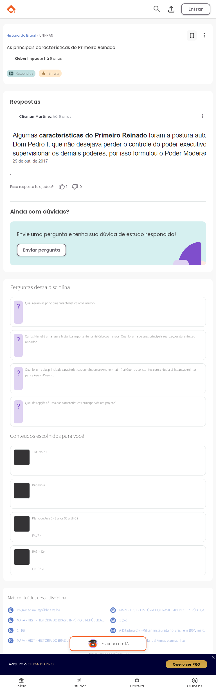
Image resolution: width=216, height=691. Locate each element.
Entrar (195, 9)
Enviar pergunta (41, 250)
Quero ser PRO (186, 664)
